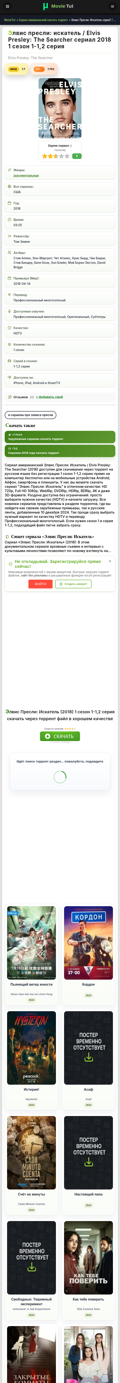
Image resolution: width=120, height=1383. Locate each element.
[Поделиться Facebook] (76, 873)
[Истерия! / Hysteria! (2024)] (31, 1054)
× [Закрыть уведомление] (110, 561)
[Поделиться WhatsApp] (92, 873)
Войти (40, 584)
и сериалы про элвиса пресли (30, 415)
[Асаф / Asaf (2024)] (88, 1054)
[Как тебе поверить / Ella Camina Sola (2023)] (88, 1264)
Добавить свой (49, 397)
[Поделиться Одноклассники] (84, 873)
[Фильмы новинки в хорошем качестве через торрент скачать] (60, 6)
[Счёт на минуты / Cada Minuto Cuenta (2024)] (31, 1159)
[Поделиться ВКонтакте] (68, 873)
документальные (26, 175)
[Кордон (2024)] (88, 949)
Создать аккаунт (75, 584)
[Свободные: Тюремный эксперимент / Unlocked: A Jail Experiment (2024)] (31, 1264)
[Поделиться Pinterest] (100, 873)
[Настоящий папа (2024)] (88, 1159)
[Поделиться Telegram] (108, 873)
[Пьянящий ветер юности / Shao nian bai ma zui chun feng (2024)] (31, 949)
